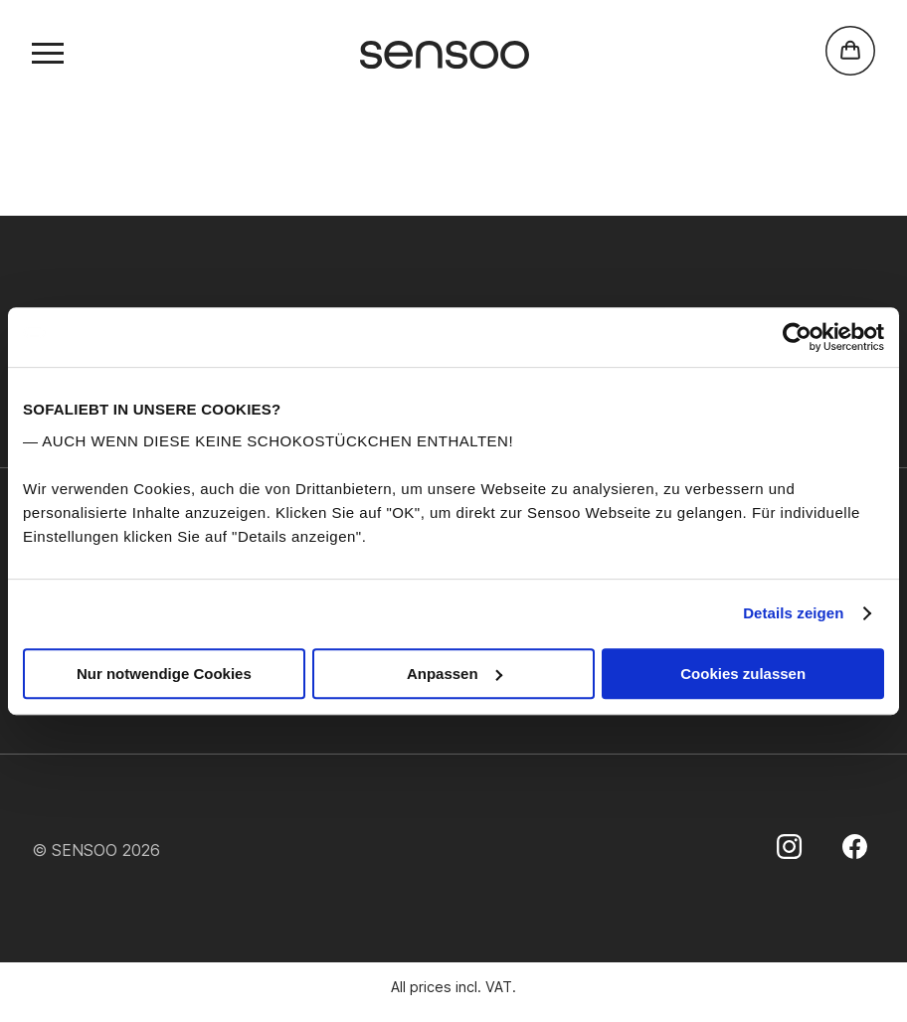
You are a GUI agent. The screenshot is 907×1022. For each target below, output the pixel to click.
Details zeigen (793, 612)
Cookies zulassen (743, 673)
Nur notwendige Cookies (164, 673)
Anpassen (454, 673)
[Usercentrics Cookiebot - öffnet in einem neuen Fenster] (797, 337)
